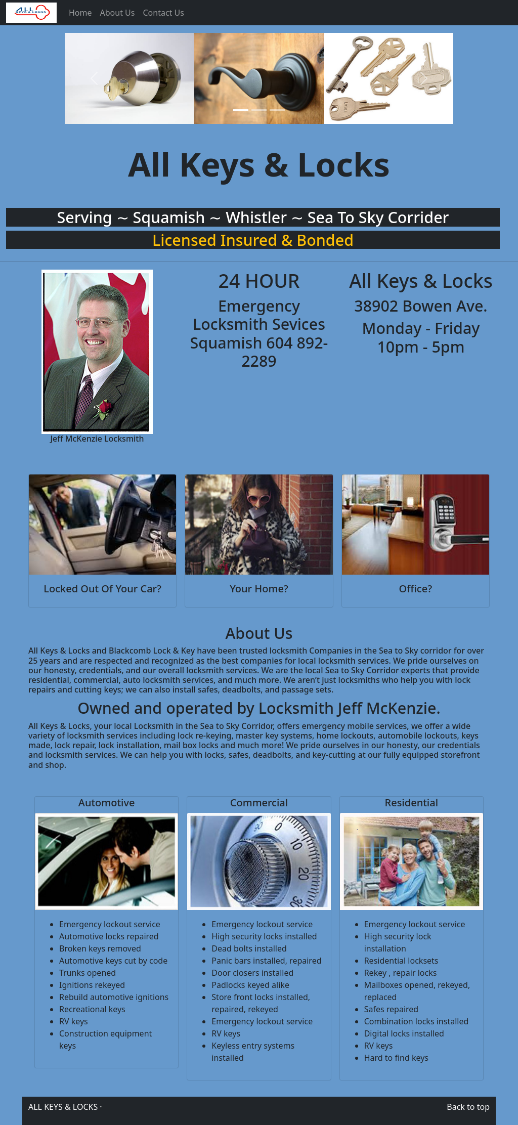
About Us (117, 12)
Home (80, 12)
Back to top (468, 1106)
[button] (94, 78)
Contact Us (163, 12)
